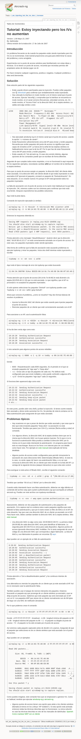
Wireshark (22, 93)
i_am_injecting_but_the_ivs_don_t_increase (27, 15)
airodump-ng (38, 699)
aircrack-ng (49, 699)
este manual (43, 448)
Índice (74, 9)
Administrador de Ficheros (61, 9)
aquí (54, 534)
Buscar (75, 5)
